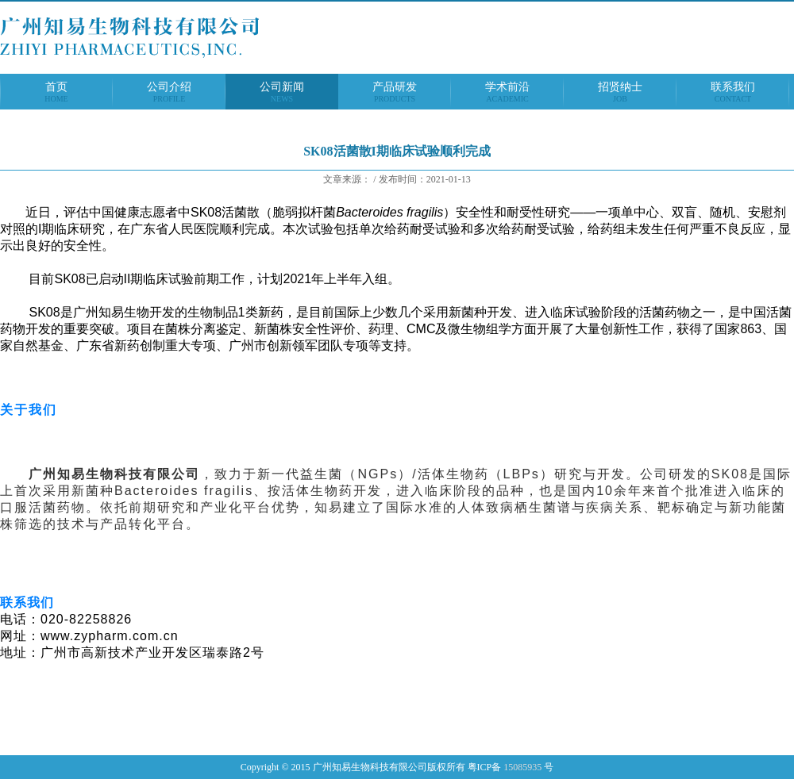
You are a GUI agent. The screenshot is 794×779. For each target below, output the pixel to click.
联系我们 (733, 92)
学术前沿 (507, 92)
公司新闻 (282, 92)
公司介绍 (169, 92)
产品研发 (394, 92)
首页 (55, 92)
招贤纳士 (620, 92)
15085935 (522, 767)
